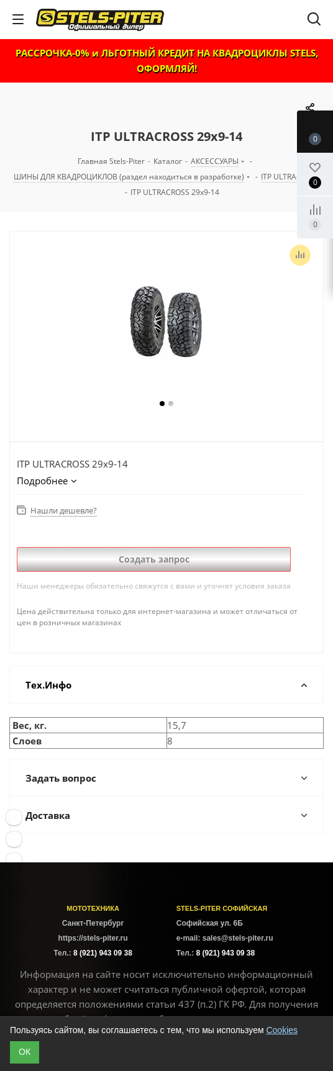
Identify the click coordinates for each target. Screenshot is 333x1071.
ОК (24, 1052)
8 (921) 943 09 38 (102, 953)
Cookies (282, 1030)
